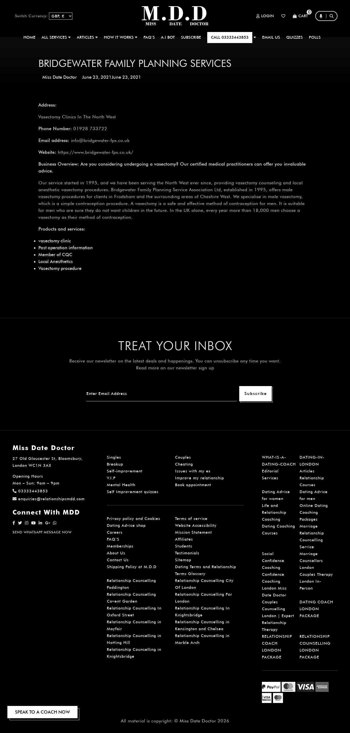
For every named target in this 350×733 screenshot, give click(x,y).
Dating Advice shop (126, 525)
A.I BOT (168, 37)
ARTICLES (87, 37)
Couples (183, 457)
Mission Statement (193, 532)
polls (315, 37)
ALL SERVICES (56, 37)
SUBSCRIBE (191, 37)
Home (29, 37)
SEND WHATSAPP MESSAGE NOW (42, 532)
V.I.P (111, 478)
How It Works (120, 37)
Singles (114, 457)
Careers (115, 532)
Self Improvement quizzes (133, 491)
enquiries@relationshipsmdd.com (49, 499)
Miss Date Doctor (59, 77)
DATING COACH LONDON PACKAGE (316, 609)
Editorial (270, 471)
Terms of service (191, 518)
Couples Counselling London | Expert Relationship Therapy (278, 616)
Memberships (120, 546)
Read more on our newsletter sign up (175, 367)
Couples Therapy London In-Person (316, 581)
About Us (116, 553)
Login (265, 16)
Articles (307, 471)
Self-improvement (125, 471)
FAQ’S (149, 37)
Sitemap (183, 560)
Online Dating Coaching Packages (314, 512)
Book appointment (193, 485)
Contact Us (118, 560)
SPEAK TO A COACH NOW (42, 712)
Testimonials (187, 553)
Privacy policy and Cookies (133, 518)
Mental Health (121, 485)
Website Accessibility (196, 525)
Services (270, 478)
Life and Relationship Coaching (274, 512)
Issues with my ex (192, 471)
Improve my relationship (199, 478)
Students (183, 546)
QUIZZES (294, 37)
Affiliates (184, 539)
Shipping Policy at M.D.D (132, 566)
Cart (300, 16)
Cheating (184, 464)
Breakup (115, 464)
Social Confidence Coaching (273, 560)
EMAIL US (271, 37)
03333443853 (30, 491)
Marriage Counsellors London (311, 560)
